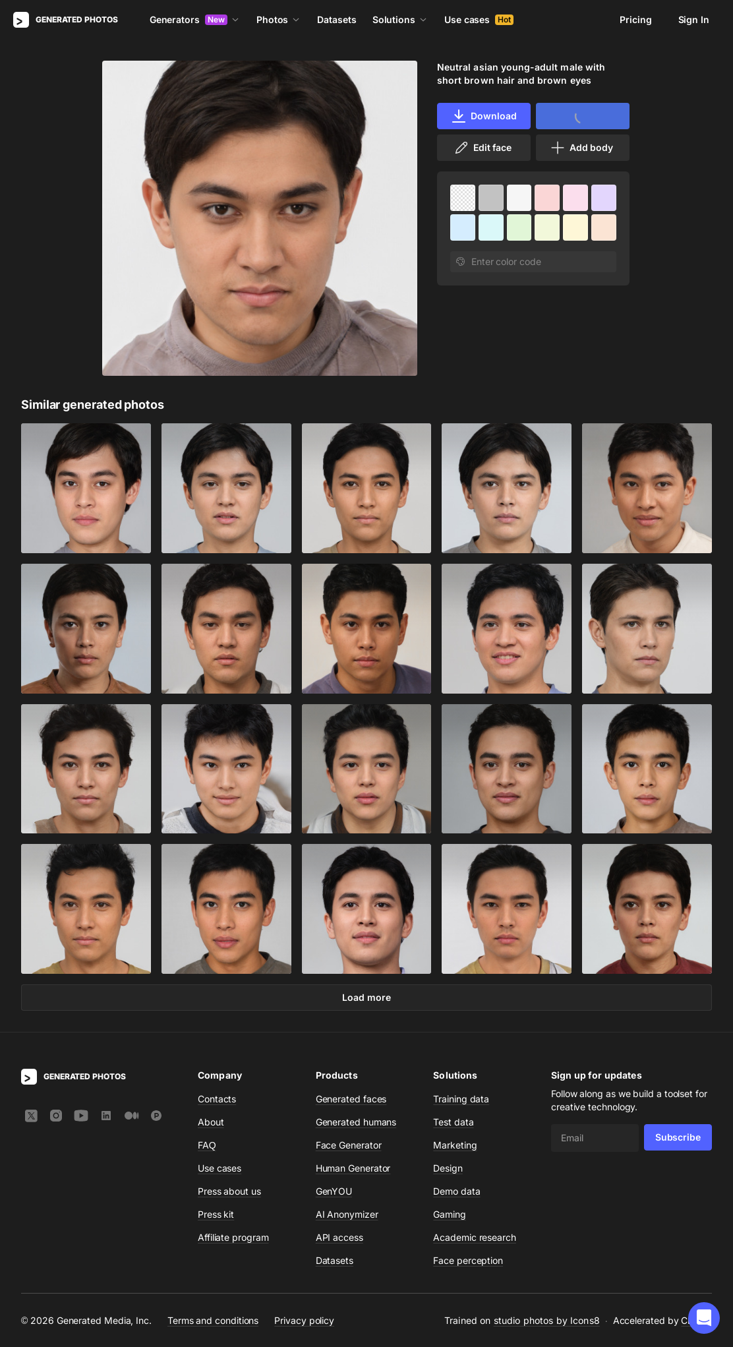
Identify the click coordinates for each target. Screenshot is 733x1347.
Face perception (468, 1260)
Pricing (635, 19)
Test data (453, 1121)
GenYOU (334, 1191)
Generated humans (356, 1121)
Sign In (693, 19)
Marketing (455, 1145)
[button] (704, 1318)
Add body (581, 148)
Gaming (449, 1214)
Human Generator (353, 1168)
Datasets (336, 19)
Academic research (474, 1237)
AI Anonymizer (347, 1214)
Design (448, 1168)
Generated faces (351, 1098)
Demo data (456, 1191)
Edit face (483, 148)
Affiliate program (233, 1237)
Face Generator (349, 1145)
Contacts (217, 1098)
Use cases (478, 19)
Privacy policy (304, 1320)
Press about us (229, 1191)
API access (339, 1237)
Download (483, 116)
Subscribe (678, 1137)
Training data (461, 1098)
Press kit (216, 1214)
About (211, 1121)
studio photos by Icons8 (547, 1320)
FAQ (207, 1145)
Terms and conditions (212, 1320)
